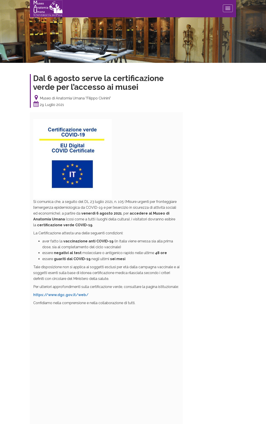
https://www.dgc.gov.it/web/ (61, 295)
